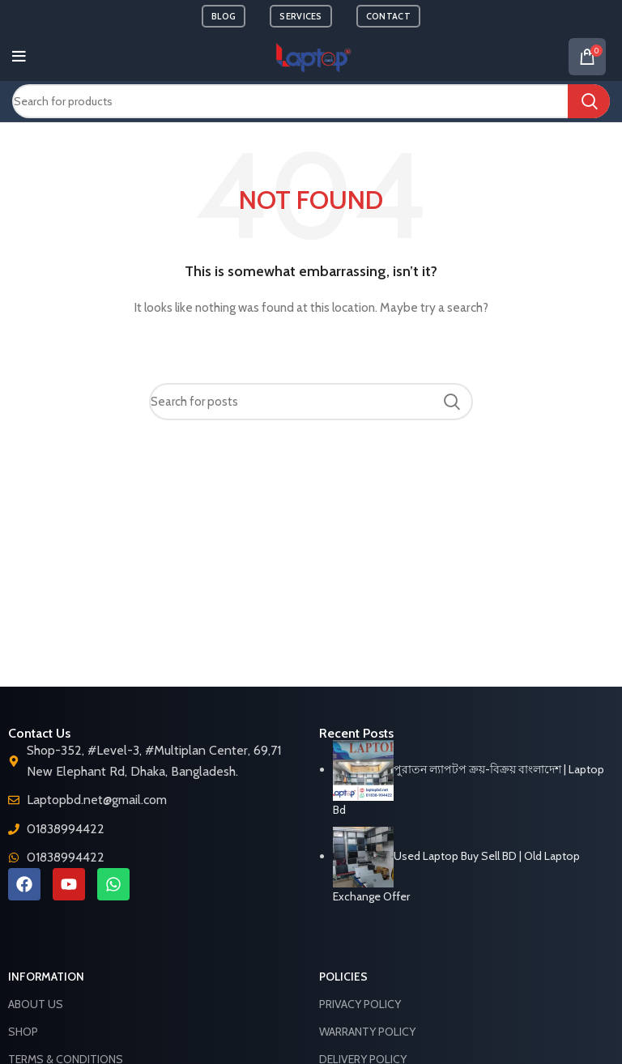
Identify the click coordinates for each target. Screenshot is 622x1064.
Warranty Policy (367, 1031)
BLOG (223, 16)
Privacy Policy (360, 1004)
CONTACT (388, 16)
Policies (343, 976)
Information (46, 976)
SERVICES (300, 16)
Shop (23, 1031)
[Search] (311, 101)
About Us (35, 1004)
